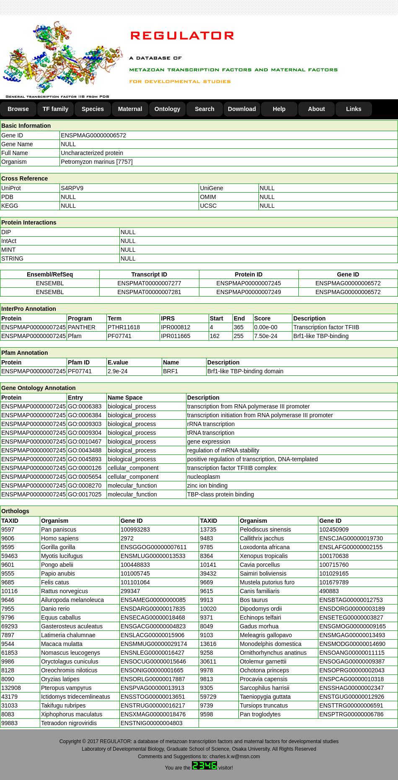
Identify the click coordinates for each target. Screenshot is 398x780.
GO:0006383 (84, 406)
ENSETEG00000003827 (351, 617)
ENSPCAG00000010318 (351, 679)
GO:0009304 (84, 432)
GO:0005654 (84, 476)
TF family (55, 109)
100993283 (135, 529)
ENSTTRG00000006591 (351, 705)
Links (354, 109)
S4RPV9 (72, 188)
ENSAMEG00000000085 (153, 600)
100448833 (135, 564)
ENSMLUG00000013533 (153, 556)
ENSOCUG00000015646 (153, 661)
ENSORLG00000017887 (153, 679)
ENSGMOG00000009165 (352, 626)
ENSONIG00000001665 (152, 670)
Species (93, 109)
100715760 (334, 564)
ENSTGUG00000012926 (351, 696)
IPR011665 (175, 336)
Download (242, 109)
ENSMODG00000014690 (352, 644)
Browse (18, 109)
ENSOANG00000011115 (352, 652)
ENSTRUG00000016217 (153, 705)
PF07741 (80, 371)
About (316, 109)
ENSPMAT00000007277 (149, 283)
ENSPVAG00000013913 (152, 687)
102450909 (334, 529)
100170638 (334, 556)
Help (279, 109)
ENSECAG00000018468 (153, 617)
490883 (329, 591)
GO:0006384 (84, 415)
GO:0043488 (84, 450)
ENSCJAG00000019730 (351, 538)
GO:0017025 (84, 494)
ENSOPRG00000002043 (352, 670)
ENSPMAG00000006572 (93, 135)
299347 (130, 591)
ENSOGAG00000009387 (352, 661)
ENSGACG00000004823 (153, 626)
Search (205, 109)
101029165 (334, 573)
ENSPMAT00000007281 (149, 292)
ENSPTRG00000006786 (351, 714)
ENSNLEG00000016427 (153, 652)
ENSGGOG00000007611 (154, 547)
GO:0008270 (84, 485)
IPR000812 (175, 327)
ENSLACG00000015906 (153, 635)
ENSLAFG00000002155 (350, 547)
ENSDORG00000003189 (352, 608)
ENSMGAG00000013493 (352, 635)
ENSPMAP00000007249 (249, 292)
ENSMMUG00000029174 (154, 644)
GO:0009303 (84, 424)
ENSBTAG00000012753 (351, 600)
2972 (127, 538)
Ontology (167, 109)
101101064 (135, 582)
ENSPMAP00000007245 (249, 283)
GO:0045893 (84, 459)
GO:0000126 (84, 468)
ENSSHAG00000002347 (351, 687)
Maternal (130, 109)
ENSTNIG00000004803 (152, 723)
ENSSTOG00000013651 (153, 696)
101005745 (135, 573)
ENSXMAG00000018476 (153, 714)
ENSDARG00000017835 (153, 608)
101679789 (334, 582)
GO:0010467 (84, 441)
